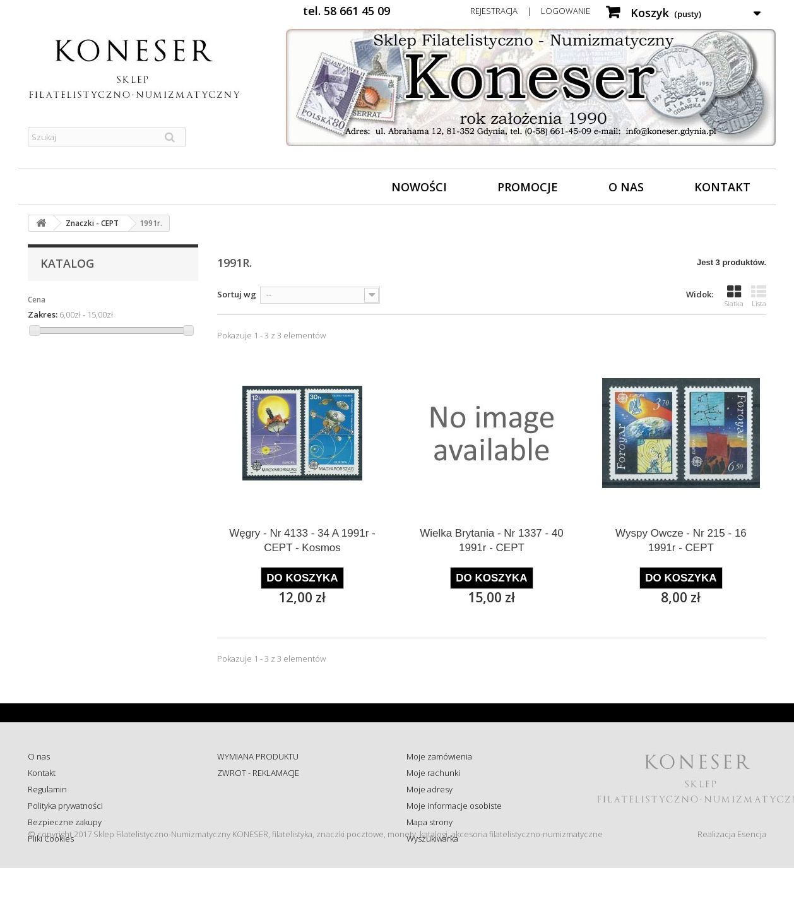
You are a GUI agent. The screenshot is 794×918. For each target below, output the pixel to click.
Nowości (419, 186)
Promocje (527, 186)
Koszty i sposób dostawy (262, 822)
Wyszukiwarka (432, 838)
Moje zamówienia (439, 756)
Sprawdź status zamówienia (268, 805)
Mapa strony (429, 822)
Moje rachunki (433, 772)
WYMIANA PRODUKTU (258, 756)
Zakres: (42, 314)
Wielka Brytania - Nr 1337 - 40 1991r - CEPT (492, 540)
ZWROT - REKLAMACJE (258, 772)
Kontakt (722, 186)
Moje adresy (429, 789)
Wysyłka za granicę (251, 838)
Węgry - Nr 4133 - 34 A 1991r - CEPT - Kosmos (302, 540)
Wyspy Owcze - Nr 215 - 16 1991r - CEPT (681, 540)
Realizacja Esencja (731, 884)
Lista (758, 296)
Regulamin (47, 789)
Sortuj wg (236, 294)
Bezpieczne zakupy (65, 822)
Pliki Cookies (51, 838)
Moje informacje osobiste (454, 805)
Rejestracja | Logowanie (530, 10)
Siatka (734, 296)
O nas (626, 186)
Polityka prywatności (65, 805)
